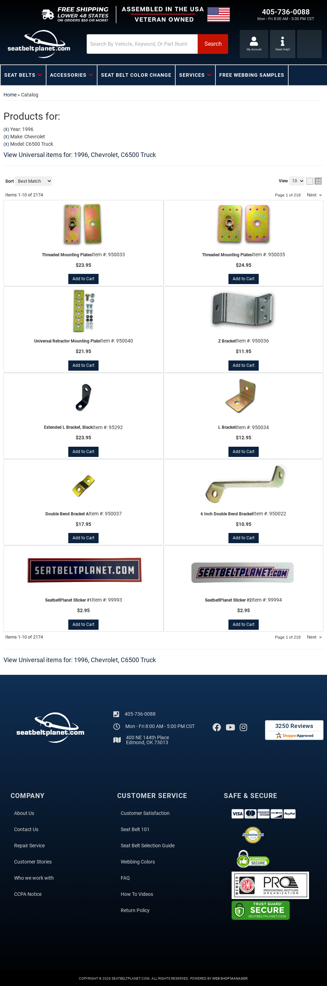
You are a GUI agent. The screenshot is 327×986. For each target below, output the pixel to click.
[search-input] (130, 44)
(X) (6, 129)
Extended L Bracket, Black (68, 427)
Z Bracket (227, 341)
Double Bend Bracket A (67, 513)
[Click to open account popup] (253, 44)
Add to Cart (83, 278)
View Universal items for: (80, 154)
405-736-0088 (140, 713)
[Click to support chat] (283, 44)
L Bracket (227, 427)
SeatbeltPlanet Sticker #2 (228, 600)
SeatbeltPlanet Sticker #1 (68, 600)
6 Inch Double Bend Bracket (227, 513)
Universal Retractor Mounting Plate (67, 341)
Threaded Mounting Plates (67, 254)
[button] (147, 44)
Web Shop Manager (229, 978)
